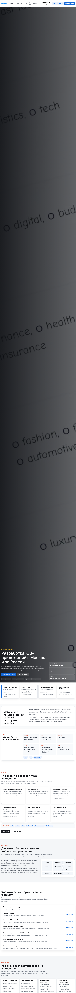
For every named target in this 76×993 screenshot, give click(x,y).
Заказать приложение (9, 674)
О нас (30, 3)
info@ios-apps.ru (58, 3)
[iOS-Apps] (4, 4)
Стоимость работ (17, 831)
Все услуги (6, 831)
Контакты (35, 3)
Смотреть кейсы (23, 674)
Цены (18, 3)
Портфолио (24, 3)
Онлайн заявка (69, 3)
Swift (12, 825)
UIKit (23, 825)
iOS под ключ (37, 757)
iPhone (25, 757)
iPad (31, 757)
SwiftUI (17, 825)
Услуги (12, 3)
